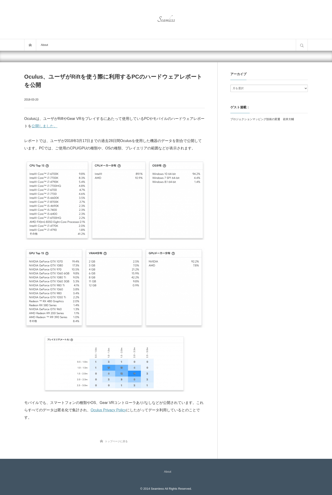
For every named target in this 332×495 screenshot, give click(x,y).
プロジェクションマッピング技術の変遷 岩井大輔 (262, 119)
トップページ (30, 45)
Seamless (166, 19)
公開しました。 (44, 126)
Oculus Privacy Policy (108, 410)
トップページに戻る (116, 441)
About (44, 45)
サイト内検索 (302, 45)
